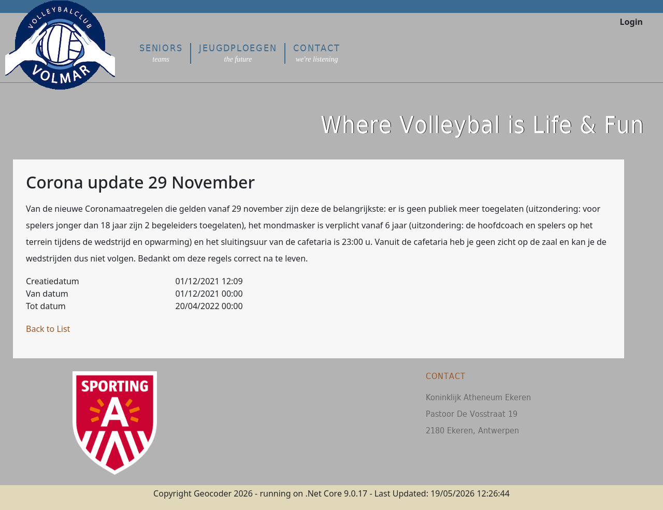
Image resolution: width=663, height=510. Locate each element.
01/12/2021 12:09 (209, 281)
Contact (316, 53)
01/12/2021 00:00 (209, 293)
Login (631, 21)
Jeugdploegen (238, 53)
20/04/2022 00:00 (209, 306)
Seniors (160, 53)
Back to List (48, 328)
